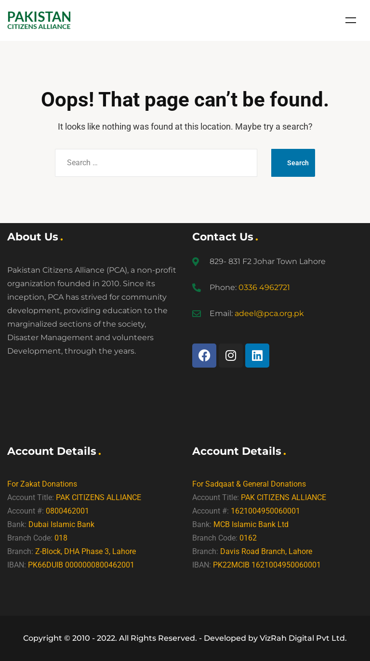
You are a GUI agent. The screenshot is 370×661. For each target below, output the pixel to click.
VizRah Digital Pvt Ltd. (303, 638)
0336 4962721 (264, 287)
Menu (351, 20)
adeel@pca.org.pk (269, 313)
